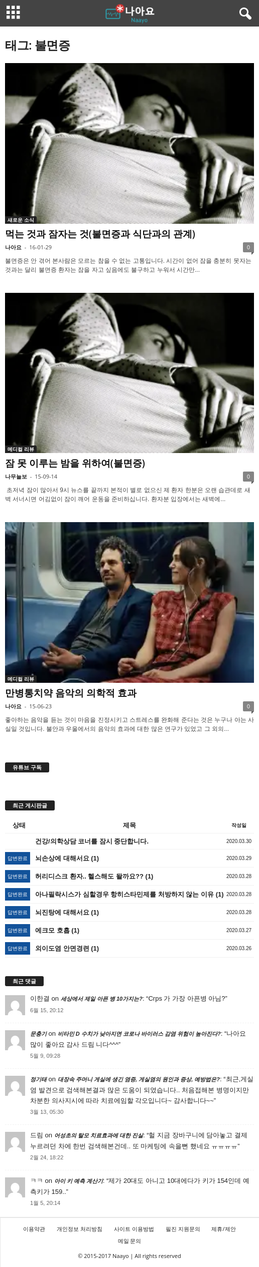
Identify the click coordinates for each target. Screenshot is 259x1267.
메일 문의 (130, 1240)
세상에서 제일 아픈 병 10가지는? (102, 999)
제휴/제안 (223, 1228)
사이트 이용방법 (134, 1228)
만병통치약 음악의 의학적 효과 (71, 692)
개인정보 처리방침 (79, 1228)
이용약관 (34, 1228)
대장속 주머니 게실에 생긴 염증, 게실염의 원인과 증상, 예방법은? (139, 1079)
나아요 (13, 247)
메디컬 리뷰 (21, 449)
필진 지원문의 (183, 1228)
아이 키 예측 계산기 (78, 1181)
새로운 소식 (21, 219)
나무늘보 (16, 476)
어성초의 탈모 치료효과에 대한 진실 (98, 1135)
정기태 (38, 1079)
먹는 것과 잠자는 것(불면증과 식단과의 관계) (100, 233)
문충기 (38, 1034)
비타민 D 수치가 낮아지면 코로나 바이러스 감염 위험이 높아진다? (139, 1034)
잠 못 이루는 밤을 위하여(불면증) (75, 463)
